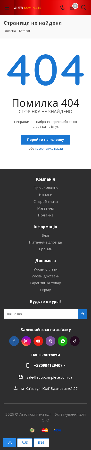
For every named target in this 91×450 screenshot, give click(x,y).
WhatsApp (62, 341)
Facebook (14, 341)
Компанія (45, 179)
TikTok (75, 341)
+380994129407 (48, 365)
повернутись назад (49, 149)
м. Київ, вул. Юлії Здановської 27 (49, 388)
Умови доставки (45, 276)
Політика (45, 215)
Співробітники (45, 201)
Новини (45, 194)
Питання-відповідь (45, 242)
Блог (45, 235)
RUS (25, 442)
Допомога (45, 260)
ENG (41, 442)
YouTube (38, 341)
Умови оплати (45, 269)
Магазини (45, 208)
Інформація (45, 226)
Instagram (26, 341)
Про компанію (45, 187)
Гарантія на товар (45, 282)
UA (10, 442)
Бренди (45, 248)
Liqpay (45, 289)
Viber (50, 341)
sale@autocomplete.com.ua (49, 377)
